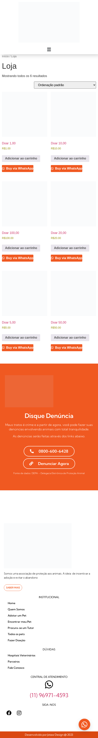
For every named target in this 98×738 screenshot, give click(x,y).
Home (11, 603)
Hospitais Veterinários (21, 655)
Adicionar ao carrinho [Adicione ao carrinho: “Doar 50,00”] (70, 337)
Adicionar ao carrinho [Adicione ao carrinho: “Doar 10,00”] (70, 158)
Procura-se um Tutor (21, 628)
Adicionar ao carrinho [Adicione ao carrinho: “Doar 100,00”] (21, 248)
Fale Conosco (16, 668)
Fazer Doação (16, 640)
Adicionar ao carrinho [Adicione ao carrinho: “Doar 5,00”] (21, 337)
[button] (49, 49)
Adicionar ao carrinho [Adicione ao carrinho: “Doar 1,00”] (21, 158)
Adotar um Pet (17, 615)
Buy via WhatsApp (19, 168)
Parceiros (14, 661)
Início (5, 56)
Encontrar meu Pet (19, 621)
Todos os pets (16, 634)
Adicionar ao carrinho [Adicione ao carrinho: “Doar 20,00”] (70, 248)
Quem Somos (16, 609)
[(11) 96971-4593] (49, 684)
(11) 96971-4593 (49, 695)
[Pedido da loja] (65, 85)
